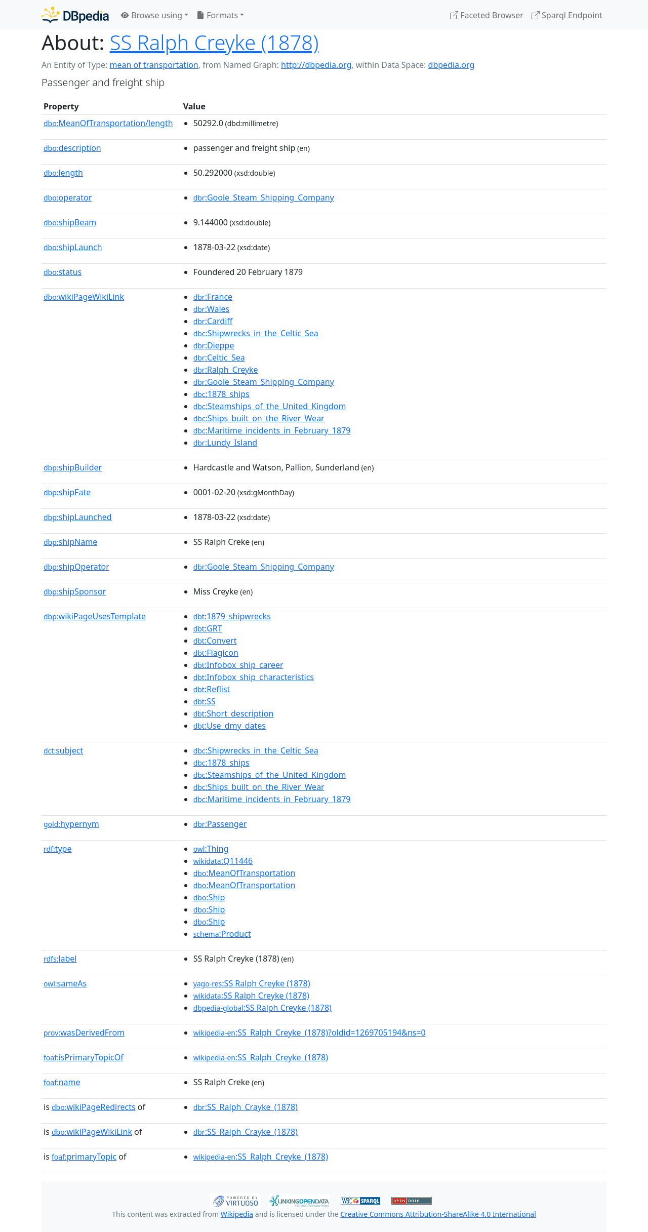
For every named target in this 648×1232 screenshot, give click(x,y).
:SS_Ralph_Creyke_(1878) (260, 1057)
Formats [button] (217, 15)
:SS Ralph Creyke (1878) (251, 983)
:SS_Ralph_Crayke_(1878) (245, 1106)
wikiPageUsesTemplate (95, 616)
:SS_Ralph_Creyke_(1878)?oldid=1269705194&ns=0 (309, 1032)
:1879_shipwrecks (232, 616)
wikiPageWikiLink (84, 296)
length (63, 172)
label (60, 958)
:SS (204, 701)
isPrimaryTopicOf (84, 1057)
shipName (70, 541)
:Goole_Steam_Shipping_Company (263, 197)
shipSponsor (75, 591)
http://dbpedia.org (316, 64)
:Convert (215, 640)
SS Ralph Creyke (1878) (214, 42)
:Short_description (233, 713)
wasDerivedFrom (84, 1032)
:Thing (211, 848)
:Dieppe (213, 345)
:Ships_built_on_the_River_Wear (259, 418)
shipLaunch (73, 247)
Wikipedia (237, 1214)
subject (63, 750)
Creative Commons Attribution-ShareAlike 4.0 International (438, 1214)
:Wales (211, 308)
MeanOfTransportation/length (108, 123)
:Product (222, 933)
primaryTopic (84, 1156)
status (63, 271)
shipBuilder (73, 467)
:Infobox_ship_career (238, 664)
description (72, 147)
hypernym (71, 823)
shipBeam (70, 222)
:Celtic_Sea (219, 357)
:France (212, 296)
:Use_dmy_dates (229, 725)
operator (68, 197)
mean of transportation (153, 64)
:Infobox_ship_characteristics (253, 677)
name (62, 1082)
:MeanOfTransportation (244, 873)
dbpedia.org (451, 64)
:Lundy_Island (225, 442)
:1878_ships (221, 394)
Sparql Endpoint (567, 15)
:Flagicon (215, 652)
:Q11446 (223, 860)
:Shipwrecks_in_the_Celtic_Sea (255, 333)
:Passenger (220, 823)
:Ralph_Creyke (225, 369)
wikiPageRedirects (94, 1106)
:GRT (207, 628)
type (58, 848)
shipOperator (76, 566)
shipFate (67, 492)
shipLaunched (78, 517)
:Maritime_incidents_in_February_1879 (272, 430)
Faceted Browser (486, 15)
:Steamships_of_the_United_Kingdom (269, 406)
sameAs (65, 983)
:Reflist (211, 689)
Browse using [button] (151, 15)
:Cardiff (213, 321)
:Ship (209, 897)
